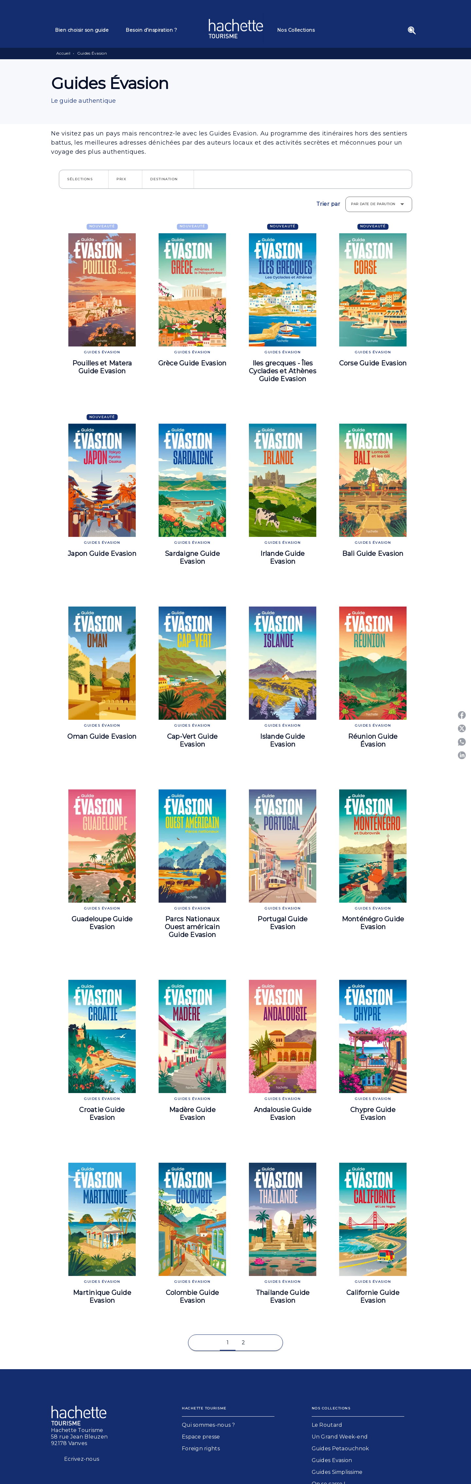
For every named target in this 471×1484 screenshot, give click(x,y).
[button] (83, 179)
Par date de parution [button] (373, 204)
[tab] (86, 30)
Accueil (63, 53)
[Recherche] (412, 30)
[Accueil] (235, 28)
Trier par (328, 204)
